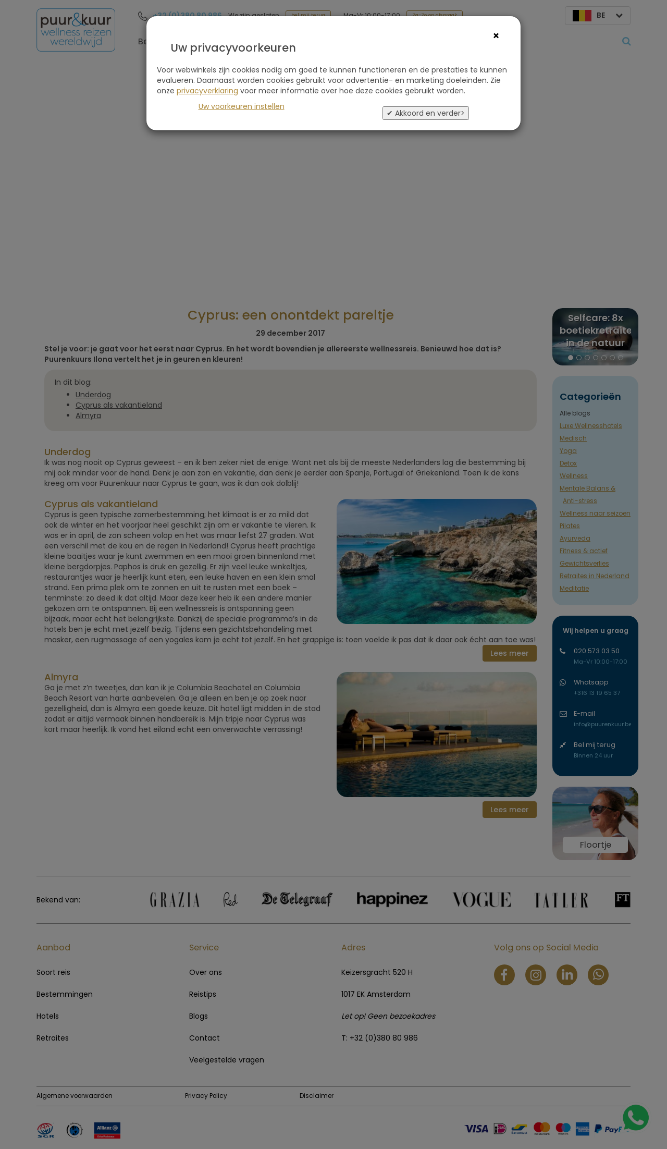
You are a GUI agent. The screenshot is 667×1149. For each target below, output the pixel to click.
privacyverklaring (207, 90)
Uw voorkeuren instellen (242, 106)
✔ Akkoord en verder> (426, 113)
